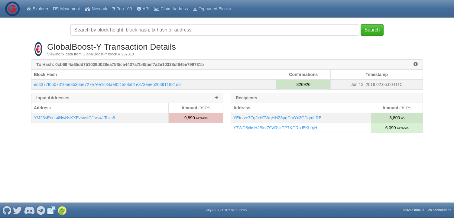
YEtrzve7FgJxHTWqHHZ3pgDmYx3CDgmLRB (277, 117)
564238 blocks (413, 210)
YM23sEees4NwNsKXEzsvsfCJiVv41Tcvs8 (74, 117)
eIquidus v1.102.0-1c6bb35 (226, 210)
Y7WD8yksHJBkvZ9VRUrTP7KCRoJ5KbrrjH (275, 127)
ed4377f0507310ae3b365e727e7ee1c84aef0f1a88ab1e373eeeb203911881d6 (107, 84)
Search (372, 29)
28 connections (439, 210)
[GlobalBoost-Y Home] (12, 8)
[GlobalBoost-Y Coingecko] (62, 210)
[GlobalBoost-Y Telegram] (41, 210)
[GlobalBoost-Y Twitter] (17, 210)
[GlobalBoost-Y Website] (51, 210)
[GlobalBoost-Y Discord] (29, 210)
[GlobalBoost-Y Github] (6, 210)
